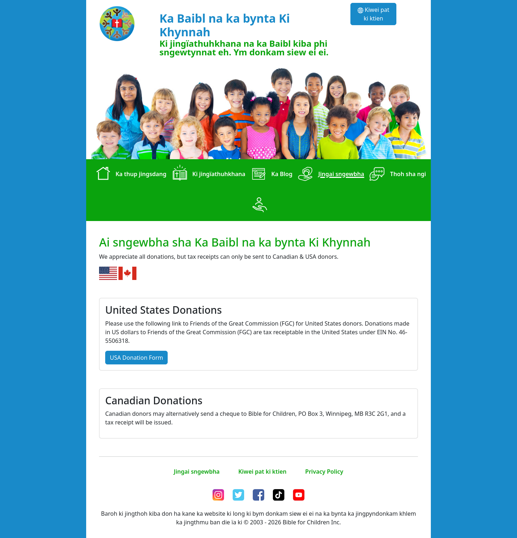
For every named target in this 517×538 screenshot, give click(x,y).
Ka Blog (270, 174)
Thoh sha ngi (396, 174)
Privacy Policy (324, 471)
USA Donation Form (136, 358)
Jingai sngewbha (329, 174)
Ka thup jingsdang (130, 174)
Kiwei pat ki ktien (374, 14)
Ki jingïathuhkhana (207, 174)
